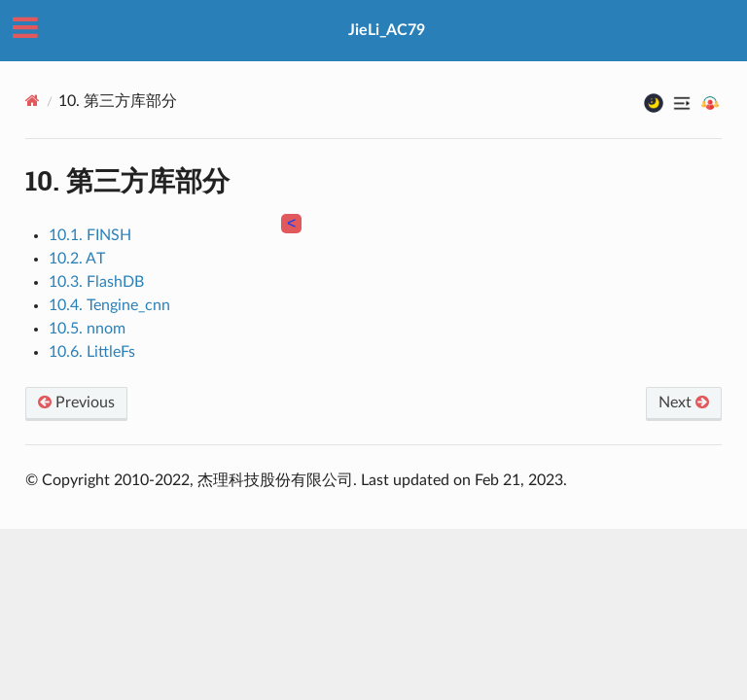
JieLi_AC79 (386, 30)
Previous (76, 402)
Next (683, 402)
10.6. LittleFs (92, 352)
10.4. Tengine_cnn (109, 305)
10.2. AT (77, 258)
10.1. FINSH (90, 235)
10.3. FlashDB (96, 282)
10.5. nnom (87, 328)
